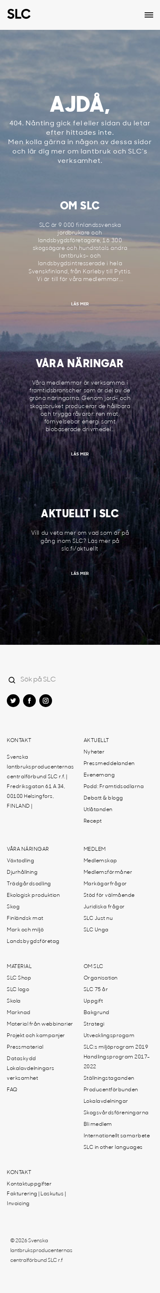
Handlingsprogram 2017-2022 (117, 1062)
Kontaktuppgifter (29, 1184)
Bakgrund (97, 1012)
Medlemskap (100, 861)
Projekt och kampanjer (36, 1035)
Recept (93, 821)
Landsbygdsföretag (33, 941)
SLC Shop (19, 978)
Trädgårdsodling (29, 884)
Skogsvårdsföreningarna (116, 1113)
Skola (14, 1001)
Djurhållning (22, 872)
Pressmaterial (25, 1047)
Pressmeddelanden (109, 763)
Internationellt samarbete (117, 1136)
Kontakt (19, 740)
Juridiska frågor (104, 907)
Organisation (101, 978)
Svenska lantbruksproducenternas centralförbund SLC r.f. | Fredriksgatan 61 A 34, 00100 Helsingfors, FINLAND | (40, 782)
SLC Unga (96, 930)
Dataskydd (21, 1058)
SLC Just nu (98, 918)
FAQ (12, 1090)
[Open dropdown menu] (149, 15)
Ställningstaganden (109, 1078)
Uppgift (93, 1001)
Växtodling (20, 861)
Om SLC (94, 966)
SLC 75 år (96, 989)
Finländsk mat (25, 918)
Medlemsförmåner (108, 872)
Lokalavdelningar (106, 1101)
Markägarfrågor (105, 884)
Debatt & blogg (103, 798)
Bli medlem (98, 1124)
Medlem (95, 849)
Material (19, 966)
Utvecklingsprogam (109, 1035)
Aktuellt (96, 740)
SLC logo (18, 989)
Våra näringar (28, 849)
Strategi (94, 1024)
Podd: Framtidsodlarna (114, 786)
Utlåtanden (98, 809)
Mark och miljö (25, 930)
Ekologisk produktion (33, 895)
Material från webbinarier (40, 1024)
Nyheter (94, 752)
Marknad (19, 1012)
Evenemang (99, 775)
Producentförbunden (111, 1090)
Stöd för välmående (109, 895)
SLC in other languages (113, 1147)
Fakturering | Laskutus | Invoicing (36, 1199)
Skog (13, 907)
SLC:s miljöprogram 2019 (116, 1047)
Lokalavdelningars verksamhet (31, 1073)
